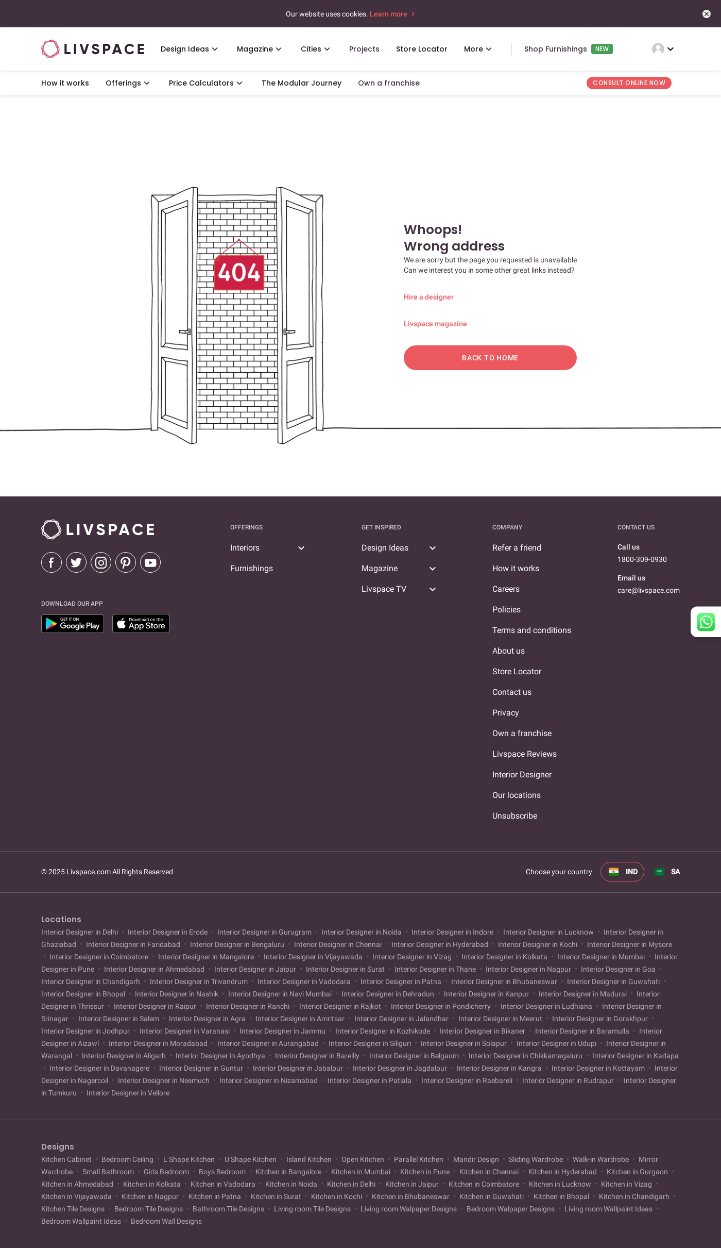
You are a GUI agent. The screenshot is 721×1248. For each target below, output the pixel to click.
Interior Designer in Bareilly (317, 1056)
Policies (506, 609)
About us (508, 651)
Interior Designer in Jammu (282, 1031)
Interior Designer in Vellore (127, 1093)
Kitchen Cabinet (67, 1159)
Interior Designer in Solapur (463, 1043)
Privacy (505, 713)
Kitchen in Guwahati (491, 1196)
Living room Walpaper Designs (408, 1209)
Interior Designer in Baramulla (582, 1031)
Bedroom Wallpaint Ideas (82, 1221)
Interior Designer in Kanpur (486, 994)
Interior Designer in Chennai (338, 944)
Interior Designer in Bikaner (482, 1031)
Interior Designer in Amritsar (300, 1018)
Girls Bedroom (166, 1172)
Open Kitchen (363, 1159)
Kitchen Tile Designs (73, 1209)
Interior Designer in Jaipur (255, 969)
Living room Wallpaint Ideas (608, 1209)
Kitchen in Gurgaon (637, 1172)
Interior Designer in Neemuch (163, 1080)
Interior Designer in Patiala (369, 1080)
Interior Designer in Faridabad (133, 944)
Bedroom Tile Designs (148, 1209)
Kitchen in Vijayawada (77, 1196)
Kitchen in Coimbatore (484, 1184)
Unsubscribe (514, 816)
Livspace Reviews (524, 754)
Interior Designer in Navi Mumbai (280, 994)
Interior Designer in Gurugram (264, 932)
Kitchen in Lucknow (560, 1184)
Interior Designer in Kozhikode (383, 1031)
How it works (515, 568)
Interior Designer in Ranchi (247, 1006)
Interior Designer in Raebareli (467, 1080)
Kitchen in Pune (425, 1172)
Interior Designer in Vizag (412, 957)
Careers (506, 589)
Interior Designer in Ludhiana (546, 1006)
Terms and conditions (531, 630)
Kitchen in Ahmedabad (78, 1184)
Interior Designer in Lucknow (548, 932)
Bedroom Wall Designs (165, 1221)
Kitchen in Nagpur (150, 1196)
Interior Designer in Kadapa (635, 1056)
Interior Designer (522, 774)
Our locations (516, 795)
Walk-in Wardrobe (600, 1159)
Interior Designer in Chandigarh (91, 981)
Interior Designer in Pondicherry (440, 1006)
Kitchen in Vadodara (223, 1184)
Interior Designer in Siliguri (370, 1043)
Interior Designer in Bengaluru (237, 944)
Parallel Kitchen (418, 1159)
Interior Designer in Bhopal (84, 994)
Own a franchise (522, 733)
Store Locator (516, 671)
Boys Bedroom (222, 1172)
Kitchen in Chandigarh (634, 1196)
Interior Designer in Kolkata (504, 957)
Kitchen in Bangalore (288, 1172)
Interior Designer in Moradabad (158, 1043)
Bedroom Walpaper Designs (510, 1209)
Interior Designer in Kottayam (598, 1068)
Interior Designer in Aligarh (123, 1056)
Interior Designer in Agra (207, 1018)
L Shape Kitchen (189, 1159)
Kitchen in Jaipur (412, 1184)
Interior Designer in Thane (435, 969)
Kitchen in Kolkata (152, 1184)
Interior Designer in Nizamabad (268, 1080)
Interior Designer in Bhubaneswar (504, 981)
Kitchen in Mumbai (361, 1172)
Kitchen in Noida (291, 1184)
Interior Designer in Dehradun (388, 994)
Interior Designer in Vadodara (304, 981)
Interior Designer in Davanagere (99, 1068)
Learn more (393, 14)
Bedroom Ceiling (127, 1159)
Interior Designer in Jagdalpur (400, 1068)
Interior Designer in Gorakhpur (600, 1018)
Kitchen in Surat (276, 1196)
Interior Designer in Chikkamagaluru (525, 1056)
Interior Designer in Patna (401, 981)
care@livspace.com (648, 590)
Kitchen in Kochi (337, 1196)
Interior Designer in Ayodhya (220, 1056)
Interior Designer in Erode (167, 932)
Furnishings (251, 568)
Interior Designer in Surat (345, 969)
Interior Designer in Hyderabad (440, 944)
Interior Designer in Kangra (499, 1068)
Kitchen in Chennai (489, 1172)
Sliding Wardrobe (535, 1159)
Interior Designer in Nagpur (528, 969)
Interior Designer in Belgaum (414, 1056)
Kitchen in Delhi (351, 1184)
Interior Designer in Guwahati (613, 981)
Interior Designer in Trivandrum (198, 981)
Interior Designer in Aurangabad (268, 1043)
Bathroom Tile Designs (228, 1209)
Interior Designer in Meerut (500, 1018)
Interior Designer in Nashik (176, 994)
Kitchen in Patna (215, 1196)
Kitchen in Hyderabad (562, 1172)
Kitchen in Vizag (626, 1184)
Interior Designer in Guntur (201, 1068)
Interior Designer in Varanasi (184, 1031)
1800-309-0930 (642, 559)
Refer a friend (516, 548)
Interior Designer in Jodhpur (86, 1031)
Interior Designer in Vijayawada (313, 957)
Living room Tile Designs (312, 1209)
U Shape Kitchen (250, 1159)
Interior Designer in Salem (119, 1018)
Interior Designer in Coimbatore (99, 957)
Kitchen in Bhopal (561, 1196)
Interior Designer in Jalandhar (401, 1018)
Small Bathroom (108, 1172)
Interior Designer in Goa (618, 969)
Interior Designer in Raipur (155, 1006)
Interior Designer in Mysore (629, 944)
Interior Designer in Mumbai (601, 957)
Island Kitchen (309, 1159)
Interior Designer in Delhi (80, 932)
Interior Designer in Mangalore (206, 957)
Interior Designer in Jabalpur (298, 1068)
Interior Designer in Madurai (582, 994)
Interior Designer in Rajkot (340, 1006)
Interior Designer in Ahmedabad (154, 969)
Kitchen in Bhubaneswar (410, 1196)
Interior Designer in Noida (361, 932)
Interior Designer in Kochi (537, 944)
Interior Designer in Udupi (556, 1043)
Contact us (511, 692)
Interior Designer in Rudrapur (568, 1080)
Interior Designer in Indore (452, 932)
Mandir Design (476, 1159)
